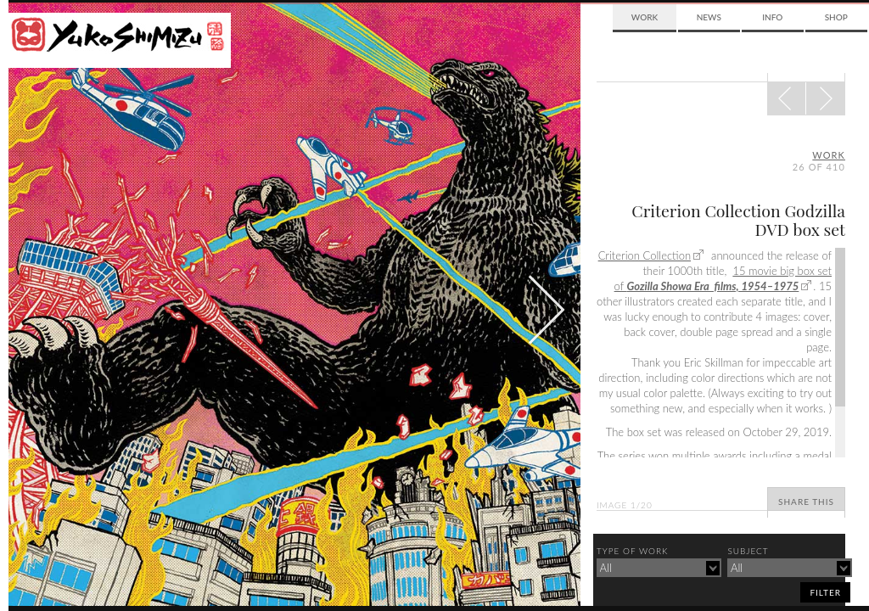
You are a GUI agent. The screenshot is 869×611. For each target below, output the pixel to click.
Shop (836, 17)
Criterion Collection (644, 255)
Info (772, 17)
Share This (806, 501)
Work (644, 17)
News (709, 17)
